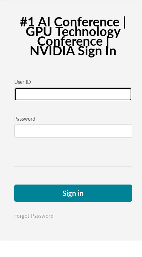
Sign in (70, 193)
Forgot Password (34, 216)
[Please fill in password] (71, 131)
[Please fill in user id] (71, 94)
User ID (22, 82)
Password (24, 119)
